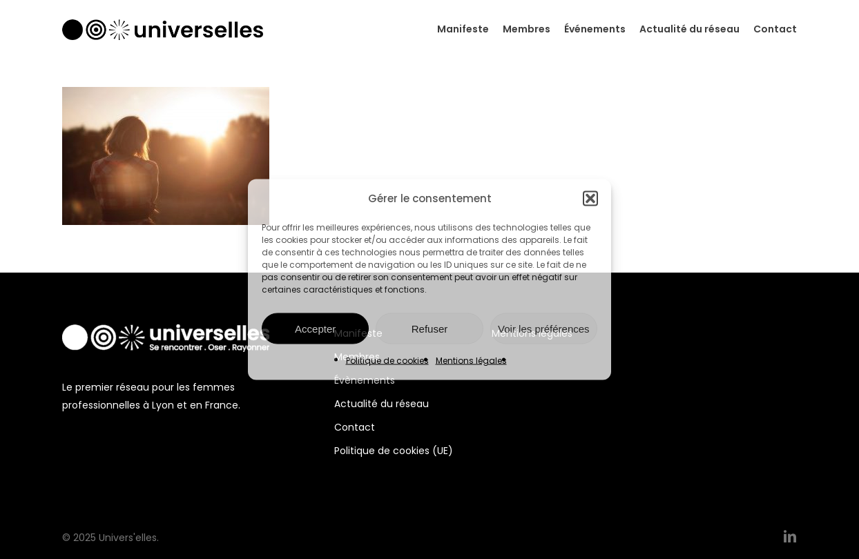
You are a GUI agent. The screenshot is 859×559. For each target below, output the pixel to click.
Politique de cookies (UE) (393, 451)
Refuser (430, 328)
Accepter (315, 328)
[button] (590, 199)
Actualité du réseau (381, 404)
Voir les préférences (544, 328)
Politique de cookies (387, 360)
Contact (354, 427)
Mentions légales (471, 360)
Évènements (364, 380)
